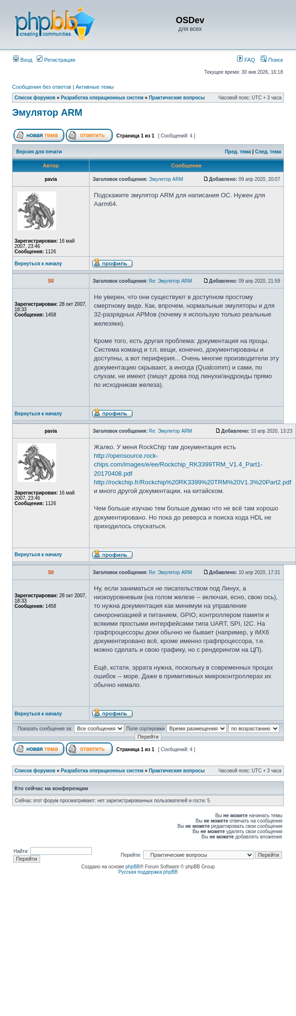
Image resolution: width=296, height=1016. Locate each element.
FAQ (246, 60)
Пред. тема (238, 151)
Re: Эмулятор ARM (170, 281)
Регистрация (56, 60)
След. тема (268, 151)
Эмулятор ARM (47, 112)
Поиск (272, 60)
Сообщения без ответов (41, 87)
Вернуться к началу (38, 263)
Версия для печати (39, 151)
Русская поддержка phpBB (148, 872)
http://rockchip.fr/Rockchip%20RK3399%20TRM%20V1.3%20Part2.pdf (192, 482)
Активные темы (94, 87)
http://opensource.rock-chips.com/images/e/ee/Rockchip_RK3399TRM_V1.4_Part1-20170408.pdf (178, 464)
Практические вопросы (177, 97)
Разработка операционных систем (102, 97)
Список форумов (35, 97)
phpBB (132, 866)
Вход (22, 60)
